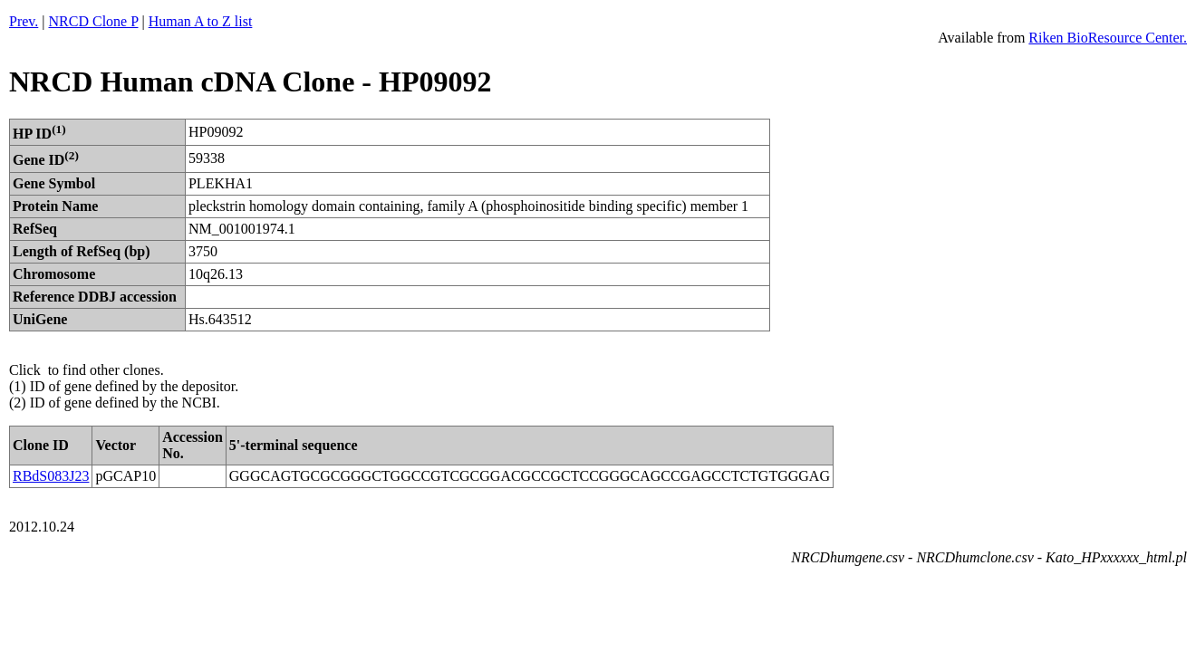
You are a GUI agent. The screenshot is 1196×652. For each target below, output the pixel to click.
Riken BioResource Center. (1107, 37)
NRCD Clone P (94, 21)
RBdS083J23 (51, 476)
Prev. (23, 21)
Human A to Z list (201, 21)
